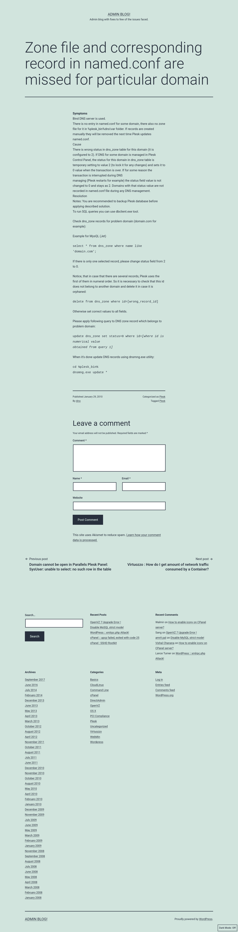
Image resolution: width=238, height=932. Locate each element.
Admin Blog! (119, 14)
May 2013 (31, 708)
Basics (94, 677)
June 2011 (31, 760)
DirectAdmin (97, 698)
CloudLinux (97, 682)
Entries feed (162, 682)
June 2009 (31, 822)
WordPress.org (164, 692)
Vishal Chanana (164, 640)
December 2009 (34, 807)
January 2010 (33, 801)
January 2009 (33, 843)
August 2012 (32, 729)
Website (78, 495)
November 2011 (34, 739)
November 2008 (34, 848)
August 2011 (32, 749)
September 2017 (35, 677)
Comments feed (165, 687)
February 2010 (33, 796)
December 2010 (34, 765)
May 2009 (31, 827)
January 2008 (33, 895)
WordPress (205, 916)
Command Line (99, 687)
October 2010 (33, 775)
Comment (80, 438)
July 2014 (31, 687)
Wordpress (96, 739)
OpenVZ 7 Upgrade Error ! (105, 619)
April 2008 (31, 879)
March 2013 (32, 718)
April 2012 (31, 734)
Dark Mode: (227, 928)
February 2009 (33, 838)
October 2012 (33, 723)
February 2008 (33, 890)
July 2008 (31, 864)
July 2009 (31, 817)
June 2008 (31, 869)
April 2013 (31, 713)
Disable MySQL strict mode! (107, 624)
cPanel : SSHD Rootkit (103, 640)
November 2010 (34, 770)
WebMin (95, 734)
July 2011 (31, 755)
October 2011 (33, 744)
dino (78, 398)
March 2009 (32, 833)
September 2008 (35, 853)
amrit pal (160, 635)
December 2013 (34, 698)
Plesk (162, 394)
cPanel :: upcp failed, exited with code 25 (114, 635)
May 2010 (31, 786)
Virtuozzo (96, 729)
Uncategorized (99, 723)
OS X (93, 708)
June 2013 (31, 703)
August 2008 (32, 858)
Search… (30, 612)
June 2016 (31, 682)
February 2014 (33, 692)
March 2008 (32, 884)
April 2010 (31, 791)
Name (77, 476)
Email (126, 476)
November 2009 (34, 812)
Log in (159, 677)
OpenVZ (95, 703)
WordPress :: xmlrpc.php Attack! (109, 630)
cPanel (94, 692)
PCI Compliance (100, 713)
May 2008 (31, 874)
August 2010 (32, 781)
